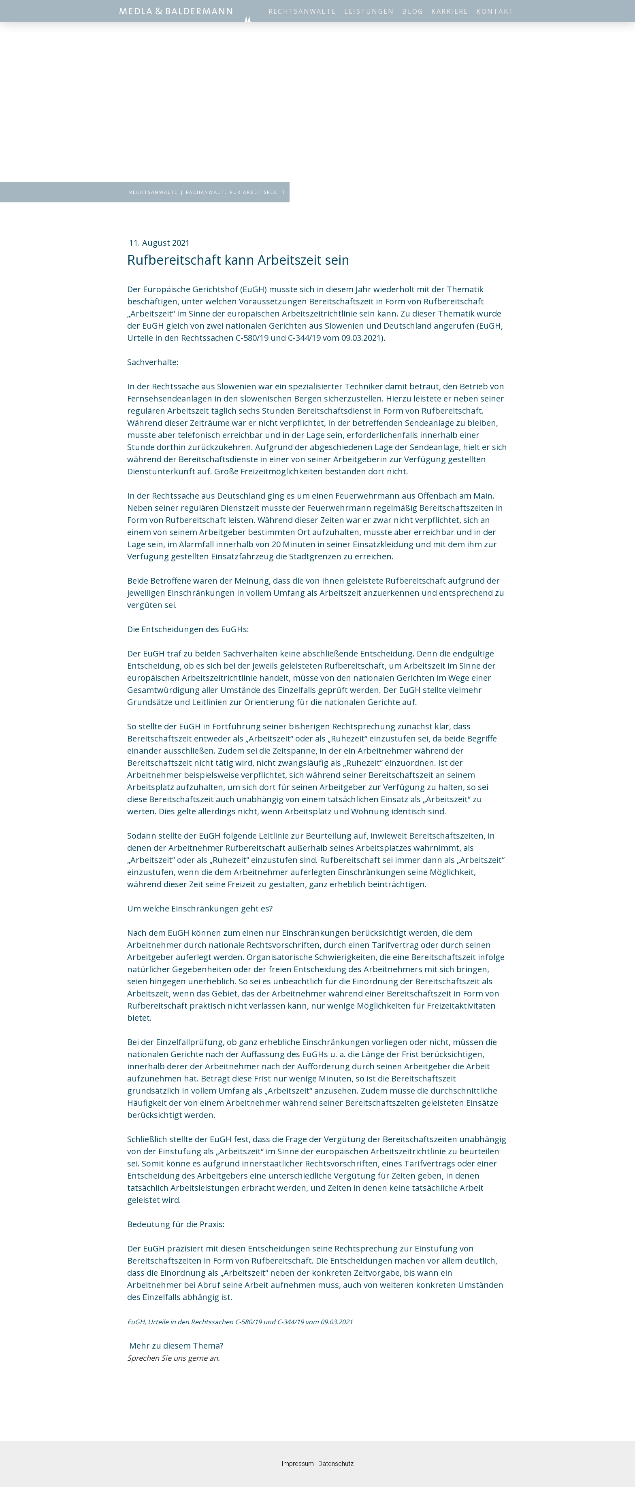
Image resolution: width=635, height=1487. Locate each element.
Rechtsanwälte (302, 11)
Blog (412, 11)
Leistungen (369, 11)
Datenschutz (336, 1464)
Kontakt (495, 11)
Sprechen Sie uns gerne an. (173, 1358)
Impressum (297, 1464)
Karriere (449, 11)
